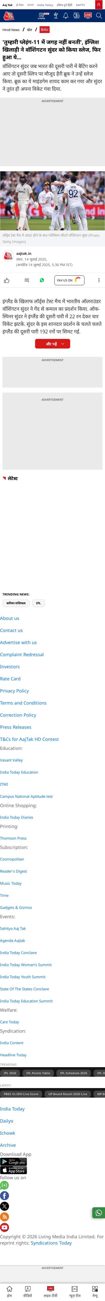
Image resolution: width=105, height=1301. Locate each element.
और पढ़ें (51, 344)
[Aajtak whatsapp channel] (4, 1186)
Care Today (9, 1021)
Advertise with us (18, 642)
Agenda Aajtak (12, 940)
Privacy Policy (14, 691)
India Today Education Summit (26, 1000)
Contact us (11, 630)
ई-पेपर (20, 5)
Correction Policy (18, 715)
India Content (11, 1042)
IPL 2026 (10, 1073)
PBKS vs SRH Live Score (21, 1094)
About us (9, 618)
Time (4, 895)
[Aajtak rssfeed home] (4, 1217)
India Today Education (19, 772)
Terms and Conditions (23, 703)
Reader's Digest (13, 871)
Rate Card (10, 679)
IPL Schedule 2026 (73, 1073)
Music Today (11, 883)
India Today (45, 5)
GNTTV (80, 5)
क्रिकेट (44, 30)
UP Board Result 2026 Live (67, 1094)
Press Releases (15, 727)
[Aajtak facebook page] (4, 1196)
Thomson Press (13, 838)
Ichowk (7, 1133)
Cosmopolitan (12, 859)
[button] (94, 1292)
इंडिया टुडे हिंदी (64, 5)
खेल (29, 30)
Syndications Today (51, 1243)
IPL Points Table (38, 1073)
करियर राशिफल (16, 603)
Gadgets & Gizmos (16, 907)
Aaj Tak (8, 5)
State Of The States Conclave (24, 988)
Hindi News (11, 29)
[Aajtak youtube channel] (4, 1228)
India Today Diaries (16, 817)
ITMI (4, 784)
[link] (98, 4)
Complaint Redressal (22, 654)
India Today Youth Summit (22, 976)
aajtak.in (23, 253)
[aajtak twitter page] (4, 1207)
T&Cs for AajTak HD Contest (29, 739)
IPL (38, 603)
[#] (42, 281)
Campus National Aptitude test (26, 796)
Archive (8, 1145)
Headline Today (13, 1054)
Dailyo (6, 1121)
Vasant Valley (11, 760)
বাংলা (30, 5)
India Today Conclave (18, 952)
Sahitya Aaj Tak (13, 928)
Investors (10, 666)
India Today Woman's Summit (26, 964)
